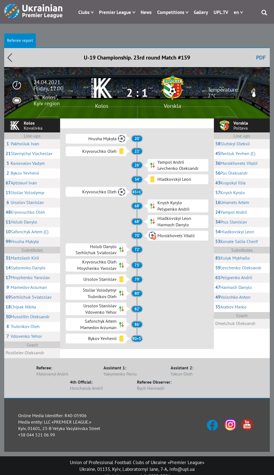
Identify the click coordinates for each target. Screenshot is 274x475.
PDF (261, 57)
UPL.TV (221, 12)
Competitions (170, 12)
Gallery (201, 12)
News (146, 12)
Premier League (115, 12)
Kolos (101, 106)
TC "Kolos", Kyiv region (47, 100)
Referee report (20, 40)
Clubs (83, 12)
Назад (10, 58)
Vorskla (172, 106)
